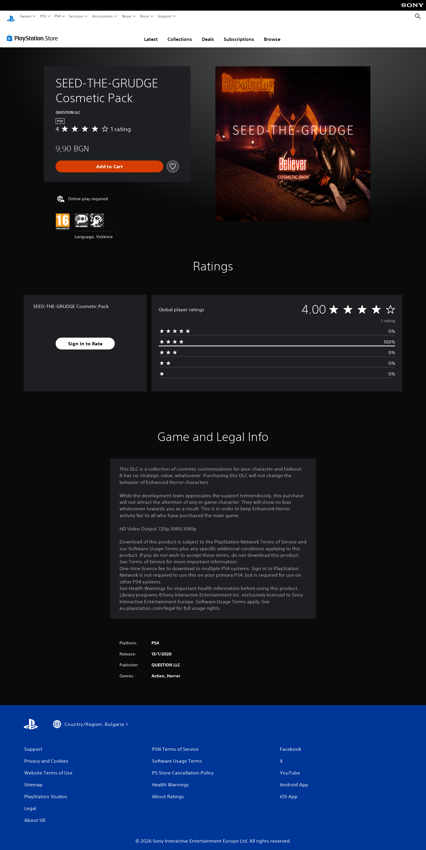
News (127, 16)
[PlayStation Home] (11, 16)
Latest (151, 33)
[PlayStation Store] (34, 32)
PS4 (57, 16)
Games (26, 16)
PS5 (43, 16)
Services (76, 16)
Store (144, 16)
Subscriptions (239, 33)
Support (164, 16)
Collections (179, 33)
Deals (208, 33)
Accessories (102, 16)
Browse (272, 33)
